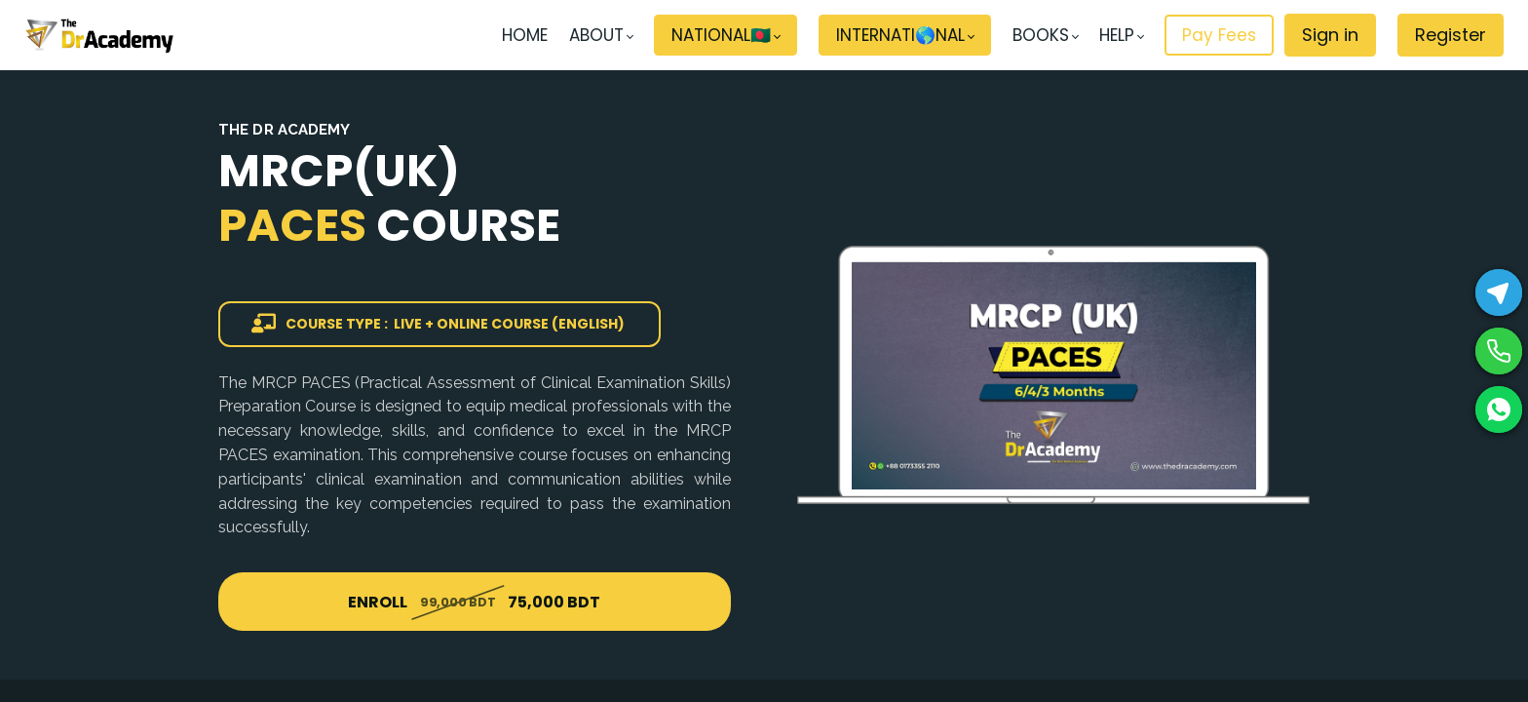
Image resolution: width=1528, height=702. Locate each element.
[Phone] (1498, 351)
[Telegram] (1498, 292)
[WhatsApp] (1498, 409)
